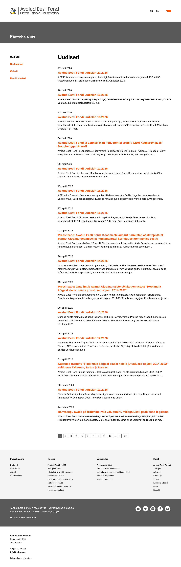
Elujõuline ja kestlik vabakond (60, 472)
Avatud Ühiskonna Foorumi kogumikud (113, 472)
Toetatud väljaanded (105, 476)
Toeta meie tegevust (25, 517)
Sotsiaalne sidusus (56, 476)
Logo (155, 486)
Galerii (14, 71)
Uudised (15, 57)
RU (157, 11)
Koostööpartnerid (160, 483)
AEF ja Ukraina (54, 468)
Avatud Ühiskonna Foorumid (60, 486)
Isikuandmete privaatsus (21, 558)
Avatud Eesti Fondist (162, 465)
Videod (156, 479)
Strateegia (157, 476)
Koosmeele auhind (56, 490)
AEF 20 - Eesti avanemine (108, 468)
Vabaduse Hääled (55, 483)
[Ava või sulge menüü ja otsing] (168, 11)
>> (125, 436)
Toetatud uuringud (104, 479)
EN (151, 11)
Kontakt (156, 490)
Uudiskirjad (16, 64)
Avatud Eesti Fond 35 (57, 465)
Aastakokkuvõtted (104, 465)
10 (110, 436)
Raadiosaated (18, 78)
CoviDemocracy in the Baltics (60, 479)
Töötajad (157, 468)
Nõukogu (157, 472)
